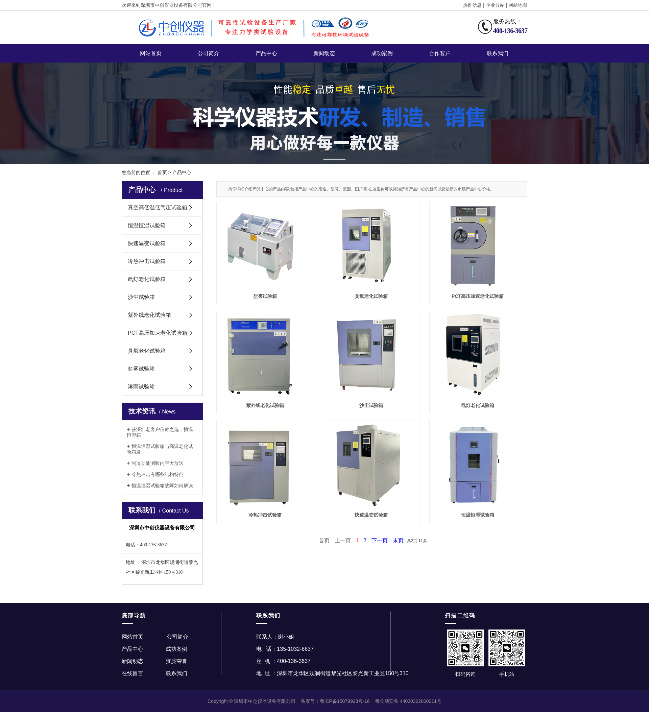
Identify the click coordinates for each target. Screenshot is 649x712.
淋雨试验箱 (141, 386)
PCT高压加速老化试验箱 (157, 333)
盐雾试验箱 (141, 369)
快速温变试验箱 (147, 243)
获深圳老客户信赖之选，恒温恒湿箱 (160, 432)
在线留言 (132, 673)
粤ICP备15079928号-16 (345, 701)
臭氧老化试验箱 (147, 351)
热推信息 (472, 5)
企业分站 (495, 5)
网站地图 (517, 5)
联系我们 (497, 53)
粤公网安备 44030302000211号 (408, 701)
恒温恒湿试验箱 (147, 225)
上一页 (343, 540)
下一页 (379, 540)
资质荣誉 (176, 661)
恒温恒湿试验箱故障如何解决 (162, 485)
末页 (398, 540)
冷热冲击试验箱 (147, 261)
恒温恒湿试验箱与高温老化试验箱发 (160, 449)
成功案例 (382, 53)
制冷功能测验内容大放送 (157, 463)
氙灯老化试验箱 (147, 279)
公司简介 (208, 53)
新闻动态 (324, 53)
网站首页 (151, 53)
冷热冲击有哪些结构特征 (157, 474)
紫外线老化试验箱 (149, 315)
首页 (162, 172)
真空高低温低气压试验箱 (157, 207)
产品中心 (266, 53)
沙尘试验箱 (141, 297)
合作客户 (440, 53)
